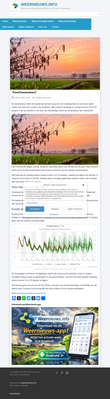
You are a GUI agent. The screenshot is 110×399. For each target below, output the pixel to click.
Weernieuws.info (39, 4)
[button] (83, 185)
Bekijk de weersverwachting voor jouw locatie (29, 293)
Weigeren (55, 209)
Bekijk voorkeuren (75, 209)
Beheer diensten (32, 203)
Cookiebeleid (54, 214)
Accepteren (35, 209)
